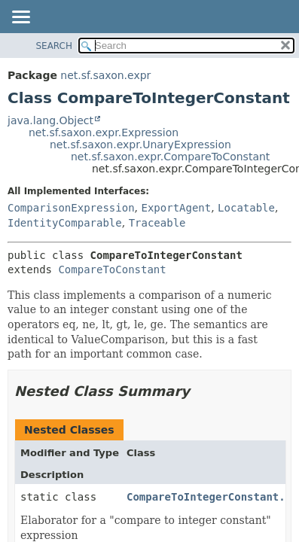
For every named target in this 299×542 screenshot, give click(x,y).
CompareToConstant (112, 269)
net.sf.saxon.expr (105, 75)
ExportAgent (176, 208)
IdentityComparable (65, 223)
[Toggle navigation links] (20, 18)
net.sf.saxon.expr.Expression (103, 132)
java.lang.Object (50, 120)
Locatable (246, 208)
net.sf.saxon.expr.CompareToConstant (170, 157)
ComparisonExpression (71, 208)
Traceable (157, 223)
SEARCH (53, 46)
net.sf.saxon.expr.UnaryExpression (140, 145)
